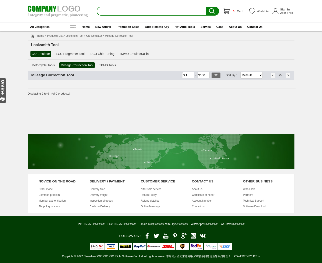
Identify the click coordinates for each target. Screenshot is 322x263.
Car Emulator (94, 35)
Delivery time (97, 189)
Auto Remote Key (157, 26)
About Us (235, 26)
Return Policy (148, 194)
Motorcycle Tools (43, 65)
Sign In (285, 9)
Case (219, 26)
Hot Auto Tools (185, 26)
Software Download (254, 206)
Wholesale (249, 189)
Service (205, 26)
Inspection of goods (101, 200)
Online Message (150, 206)
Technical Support (253, 200)
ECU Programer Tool (70, 54)
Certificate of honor (203, 194)
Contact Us (254, 26)
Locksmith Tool (74, 35)
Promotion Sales (128, 26)
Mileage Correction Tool (77, 65)
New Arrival (103, 26)
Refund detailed (150, 200)
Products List (54, 35)
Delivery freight (98, 194)
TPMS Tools (107, 65)
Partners (248, 194)
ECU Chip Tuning (102, 54)
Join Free (286, 12)
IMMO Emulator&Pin (134, 54)
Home (86, 26)
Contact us (198, 206)
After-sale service (151, 189)
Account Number (202, 200)
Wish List (263, 11)
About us (197, 189)
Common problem (49, 194)
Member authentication (52, 200)
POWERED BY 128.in (247, 256)
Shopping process (49, 206)
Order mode (45, 189)
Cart (238, 11)
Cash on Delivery (100, 206)
